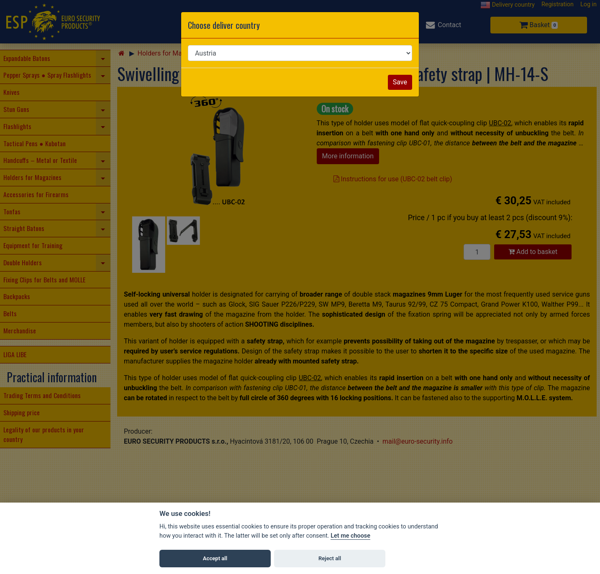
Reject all (329, 558)
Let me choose (350, 535)
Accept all (215, 558)
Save (400, 82)
